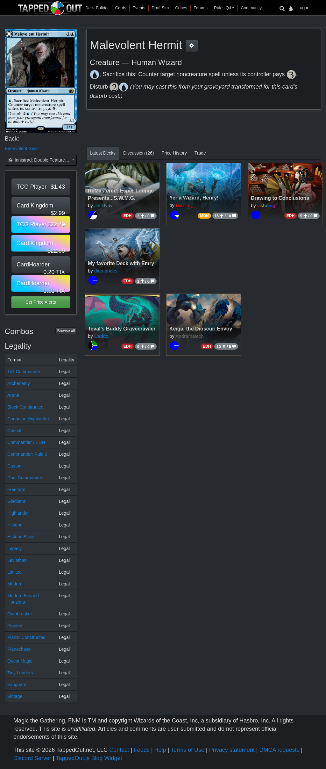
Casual (14, 430)
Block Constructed (25, 407)
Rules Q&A (224, 7)
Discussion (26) (138, 153)
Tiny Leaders (20, 672)
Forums (201, 7)
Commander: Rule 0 (27, 454)
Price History (174, 153)
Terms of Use (187, 750)
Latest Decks (103, 153)
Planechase (19, 649)
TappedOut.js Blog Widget (89, 758)
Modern (14, 583)
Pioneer (15, 625)
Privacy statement (232, 750)
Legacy (14, 548)
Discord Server (32, 758)
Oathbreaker (19, 613)
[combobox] (41, 160)
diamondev (105, 270)
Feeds (142, 750)
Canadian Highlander (28, 418)
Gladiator (16, 501)
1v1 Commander (23, 371)
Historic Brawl (21, 536)
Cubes (181, 7)
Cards (120, 7)
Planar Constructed (26, 637)
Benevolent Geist (22, 148)
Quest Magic (19, 661)
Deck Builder (97, 7)
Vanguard (16, 684)
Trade (200, 153)
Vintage (14, 696)
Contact (119, 750)
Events (138, 7)
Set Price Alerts (40, 302)
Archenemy (18, 383)
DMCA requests (279, 750)
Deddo (101, 336)
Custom (15, 465)
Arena (13, 395)
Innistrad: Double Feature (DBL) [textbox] (42, 160)
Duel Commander (24, 477)
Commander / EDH (26, 442)
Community (251, 7)
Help (160, 750)
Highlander (18, 513)
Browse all (66, 331)
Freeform (16, 489)
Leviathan (17, 560)
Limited (14, 572)
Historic (14, 524)
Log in (303, 7)
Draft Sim (160, 7)
